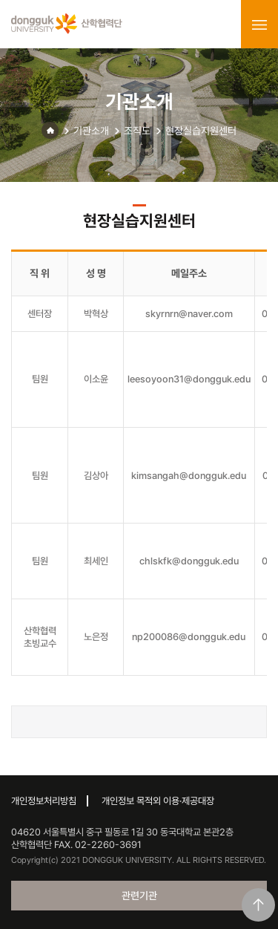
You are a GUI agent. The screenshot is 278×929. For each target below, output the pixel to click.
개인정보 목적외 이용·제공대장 (158, 800)
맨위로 (258, 905)
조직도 (137, 131)
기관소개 (91, 131)
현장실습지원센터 (200, 131)
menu (259, 24)
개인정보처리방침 (43, 800)
